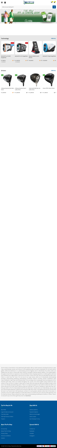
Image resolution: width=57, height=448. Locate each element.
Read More (28, 395)
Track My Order (5, 414)
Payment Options (34, 412)
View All (53, 38)
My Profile (3, 409)
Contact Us (32, 428)
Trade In (3, 419)
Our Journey (4, 428)
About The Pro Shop (6, 431)
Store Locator (33, 416)
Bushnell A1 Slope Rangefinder (49, 56)
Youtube (32, 433)
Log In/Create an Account (7, 412)
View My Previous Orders (7, 416)
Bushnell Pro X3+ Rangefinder (21, 56)
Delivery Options (34, 409)
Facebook (32, 431)
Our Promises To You (35, 419)
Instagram (32, 435)
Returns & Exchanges (35, 414)
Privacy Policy (4, 433)
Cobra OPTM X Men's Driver (49, 88)
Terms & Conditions (6, 435)
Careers (3, 438)
